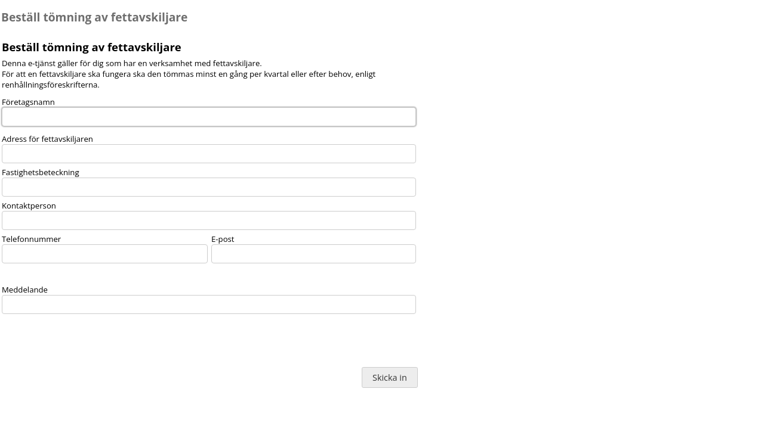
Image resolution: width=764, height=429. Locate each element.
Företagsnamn (28, 102)
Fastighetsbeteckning (40, 172)
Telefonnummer (31, 239)
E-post (223, 239)
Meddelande (25, 289)
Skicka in (389, 377)
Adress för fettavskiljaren (47, 138)
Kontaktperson (29, 205)
